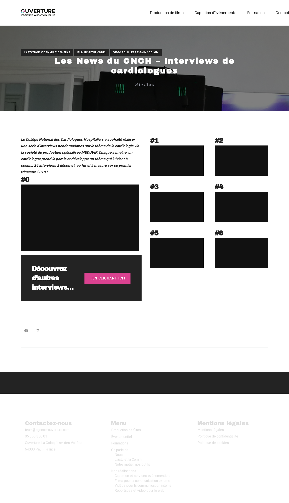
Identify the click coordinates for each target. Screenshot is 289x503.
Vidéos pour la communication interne (143, 473)
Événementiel (121, 424)
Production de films (126, 417)
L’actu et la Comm (128, 447)
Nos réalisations (123, 458)
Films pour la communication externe (142, 468)
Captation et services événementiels (142, 463)
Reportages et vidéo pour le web (139, 478)
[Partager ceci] (26, 330)
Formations (119, 431)
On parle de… (121, 437)
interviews (48, 146)
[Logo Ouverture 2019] (38, 12)
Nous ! (120, 442)
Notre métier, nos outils (132, 452)
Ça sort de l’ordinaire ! (131, 483)
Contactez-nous (123, 489)
